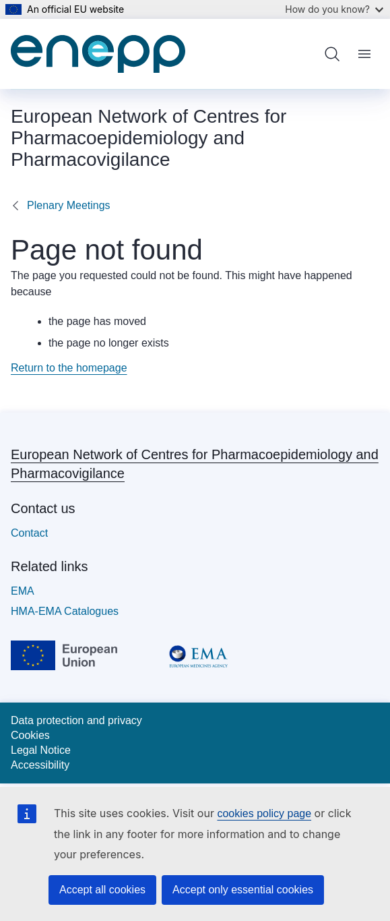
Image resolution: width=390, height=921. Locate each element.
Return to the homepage (69, 368)
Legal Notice (41, 750)
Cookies (30, 735)
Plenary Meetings (68, 205)
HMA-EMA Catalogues (65, 611)
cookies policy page (264, 813)
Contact (29, 533)
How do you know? (334, 9)
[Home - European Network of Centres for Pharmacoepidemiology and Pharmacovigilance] (98, 54)
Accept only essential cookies (242, 889)
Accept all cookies (102, 889)
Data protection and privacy (76, 720)
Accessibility (40, 765)
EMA (22, 591)
